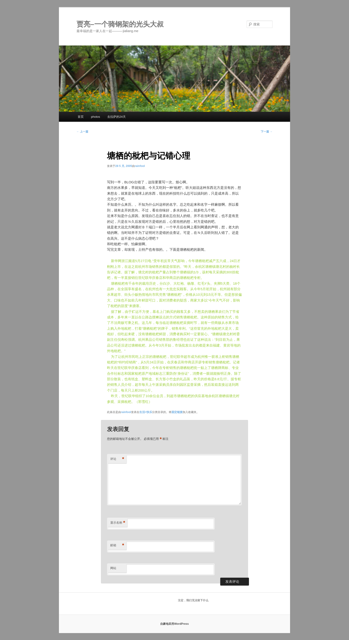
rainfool (140, 166)
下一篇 (266, 131)
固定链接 (177, 412)
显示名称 (117, 522)
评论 (117, 459)
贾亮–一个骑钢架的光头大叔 (120, 24)
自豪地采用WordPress (174, 623)
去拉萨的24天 (116, 116)
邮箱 (117, 545)
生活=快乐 (145, 412)
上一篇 (82, 131)
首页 (81, 116)
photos (95, 116)
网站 (113, 568)
